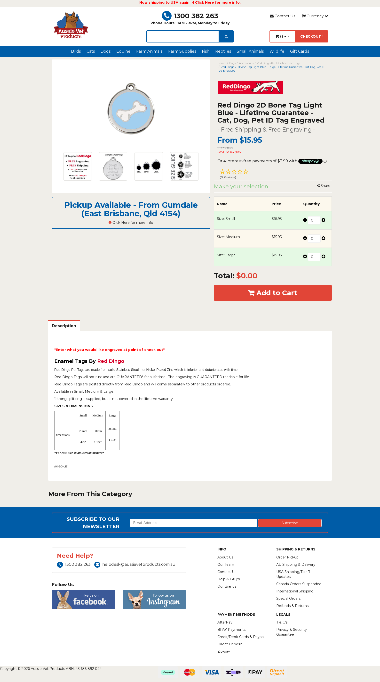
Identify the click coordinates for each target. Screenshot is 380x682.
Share (323, 185)
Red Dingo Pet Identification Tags (278, 63)
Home (221, 63)
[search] (226, 36)
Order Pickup (287, 557)
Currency (315, 16)
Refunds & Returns (292, 606)
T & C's (281, 622)
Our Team (225, 564)
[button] (272, 174)
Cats (91, 51)
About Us (225, 557)
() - (282, 36)
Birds (76, 51)
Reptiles (223, 51)
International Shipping (295, 591)
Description (64, 326)
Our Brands (226, 586)
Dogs (106, 51)
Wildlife (276, 51)
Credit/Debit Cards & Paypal (240, 637)
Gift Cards (299, 51)
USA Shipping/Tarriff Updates (293, 574)
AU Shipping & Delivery (295, 564)
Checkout (311, 36)
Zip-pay (223, 651)
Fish (205, 51)
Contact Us (282, 16)
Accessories (246, 63)
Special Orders (288, 598)
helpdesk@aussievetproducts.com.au (134, 564)
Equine (123, 51)
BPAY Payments (231, 629)
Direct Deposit (229, 644)
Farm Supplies (182, 51)
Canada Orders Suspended (298, 584)
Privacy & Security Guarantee (291, 632)
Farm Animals (149, 51)
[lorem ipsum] (182, 36)
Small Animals (250, 51)
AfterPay (224, 622)
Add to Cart (272, 293)
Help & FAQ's (228, 579)
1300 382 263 (190, 16)
